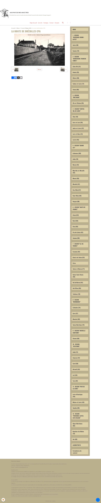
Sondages (45, 22)
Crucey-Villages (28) (26, 28)
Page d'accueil (33, 22)
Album (18, 28)
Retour (39, 69)
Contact (51, 22)
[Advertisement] (28, 3)
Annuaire (57, 22)
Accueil (13, 28)
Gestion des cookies (50, 501)
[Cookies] (3, 500)
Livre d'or (40, 22)
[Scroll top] (98, 500)
